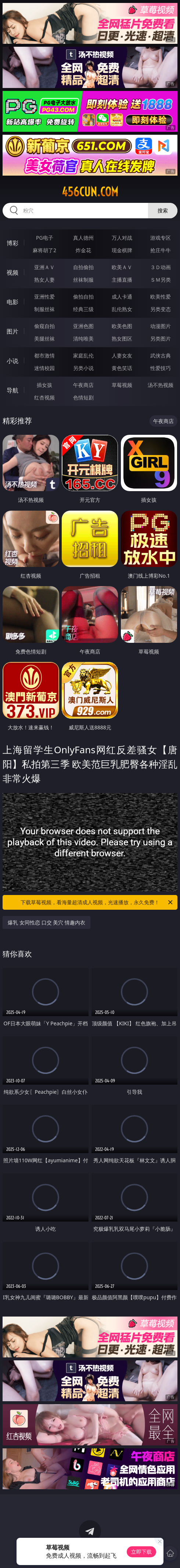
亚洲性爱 (44, 296)
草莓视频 (122, 384)
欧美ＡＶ (122, 267)
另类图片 (160, 338)
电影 (12, 302)
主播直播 (122, 279)
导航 (12, 390)
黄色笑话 (122, 367)
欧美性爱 (160, 296)
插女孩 (44, 384)
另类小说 (83, 367)
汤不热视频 (160, 384)
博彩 (12, 243)
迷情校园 (44, 367)
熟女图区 (122, 338)
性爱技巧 (160, 367)
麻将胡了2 (44, 250)
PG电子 (44, 237)
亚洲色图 (83, 326)
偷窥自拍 (44, 326)
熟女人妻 (44, 279)
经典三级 (83, 309)
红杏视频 (44, 397)
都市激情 (44, 355)
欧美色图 (122, 326)
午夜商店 (83, 384)
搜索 (163, 210)
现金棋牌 (122, 250)
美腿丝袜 (44, 338)
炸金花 (83, 250)
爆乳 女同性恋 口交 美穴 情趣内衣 (46, 922)
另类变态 (160, 309)
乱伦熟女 (122, 309)
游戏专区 (160, 237)
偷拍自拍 (83, 296)
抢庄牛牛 (160, 250)
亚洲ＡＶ (44, 267)
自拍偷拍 (83, 267)
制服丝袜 (44, 309)
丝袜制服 (83, 279)
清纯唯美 (83, 338)
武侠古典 (160, 355)
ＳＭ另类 (160, 279)
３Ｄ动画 (160, 267)
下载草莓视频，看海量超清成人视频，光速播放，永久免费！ (97, 902)
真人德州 (83, 237)
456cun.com (90, 191)
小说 (12, 361)
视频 (12, 272)
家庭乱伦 (83, 355)
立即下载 (141, 1551)
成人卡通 (122, 296)
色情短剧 (83, 397)
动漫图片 (160, 326)
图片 (12, 331)
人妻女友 (122, 355)
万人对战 (122, 237)
